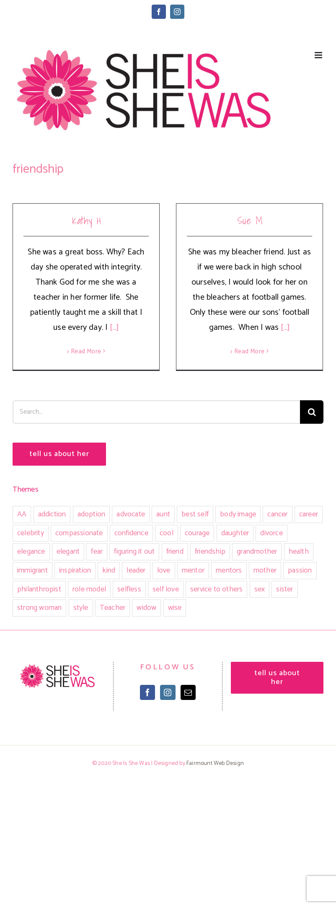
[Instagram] (167, 692)
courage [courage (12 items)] (197, 533)
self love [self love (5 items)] (165, 589)
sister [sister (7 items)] (284, 589)
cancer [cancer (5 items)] (277, 514)
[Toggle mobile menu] (319, 55)
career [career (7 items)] (308, 514)
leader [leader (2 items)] (136, 570)
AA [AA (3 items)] (21, 514)
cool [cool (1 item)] (166, 533)
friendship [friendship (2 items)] (210, 551)
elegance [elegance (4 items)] (31, 551)
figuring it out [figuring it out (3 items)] (134, 551)
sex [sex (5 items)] (259, 589)
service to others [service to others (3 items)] (216, 589)
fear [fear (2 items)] (97, 551)
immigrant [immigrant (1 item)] (32, 570)
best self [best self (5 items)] (195, 514)
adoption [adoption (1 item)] (92, 514)
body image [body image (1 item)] (238, 514)
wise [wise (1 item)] (175, 607)
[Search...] (156, 412)
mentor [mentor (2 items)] (193, 570)
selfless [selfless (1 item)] (129, 589)
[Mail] (188, 692)
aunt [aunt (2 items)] (163, 514)
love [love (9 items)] (164, 570)
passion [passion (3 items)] (300, 570)
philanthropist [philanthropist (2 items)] (39, 589)
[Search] (311, 412)
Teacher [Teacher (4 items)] (112, 607)
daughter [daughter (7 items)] (235, 533)
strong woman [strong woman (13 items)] (39, 607)
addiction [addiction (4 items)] (52, 514)
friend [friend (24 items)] (175, 551)
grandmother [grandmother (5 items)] (257, 551)
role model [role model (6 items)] (89, 589)
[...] (114, 327)
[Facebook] (147, 692)
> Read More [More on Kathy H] (84, 351)
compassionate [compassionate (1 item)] (79, 533)
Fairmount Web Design (215, 763)
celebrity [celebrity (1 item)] (30, 533)
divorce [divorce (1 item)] (271, 533)
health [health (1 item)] (299, 551)
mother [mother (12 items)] (265, 570)
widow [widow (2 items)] (146, 607)
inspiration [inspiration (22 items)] (75, 570)
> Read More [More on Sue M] (247, 351)
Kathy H (86, 220)
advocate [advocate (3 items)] (130, 514)
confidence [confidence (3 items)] (131, 533)
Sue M (249, 220)
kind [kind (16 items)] (108, 570)
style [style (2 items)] (80, 607)
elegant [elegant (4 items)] (68, 551)
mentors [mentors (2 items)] (229, 570)
